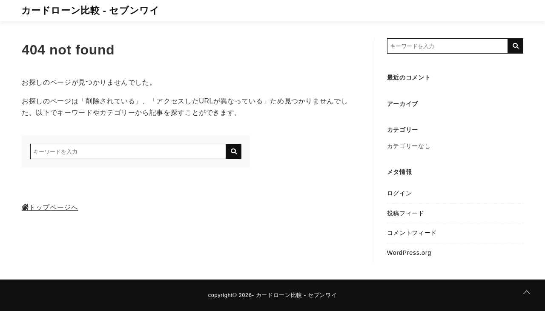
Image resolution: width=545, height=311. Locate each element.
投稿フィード (406, 213)
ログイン (399, 193)
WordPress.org (409, 252)
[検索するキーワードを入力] (128, 151)
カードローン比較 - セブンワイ (90, 10)
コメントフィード (412, 232)
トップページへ (50, 207)
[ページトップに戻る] (526, 292)
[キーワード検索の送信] (233, 151)
